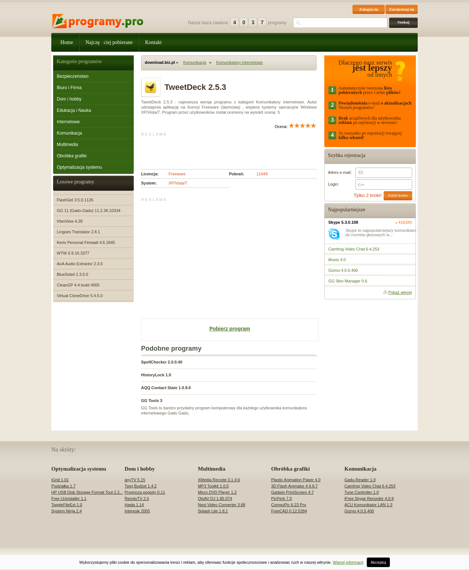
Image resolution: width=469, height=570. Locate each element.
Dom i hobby (69, 99)
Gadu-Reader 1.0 (360, 480)
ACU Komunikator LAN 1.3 (368, 505)
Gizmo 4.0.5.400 (359, 511)
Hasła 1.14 (134, 505)
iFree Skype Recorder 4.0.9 (369, 498)
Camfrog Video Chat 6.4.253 (369, 486)
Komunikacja (69, 133)
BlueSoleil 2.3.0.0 (72, 274)
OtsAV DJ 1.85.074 (215, 498)
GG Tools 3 (151, 400)
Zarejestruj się (401, 9)
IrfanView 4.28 (69, 221)
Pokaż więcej (400, 292)
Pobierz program (229, 329)
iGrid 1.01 (60, 480)
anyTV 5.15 (135, 480)
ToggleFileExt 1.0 (66, 505)
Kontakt (153, 42)
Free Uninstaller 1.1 (68, 498)
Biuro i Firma (69, 87)
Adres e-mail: (340, 172)
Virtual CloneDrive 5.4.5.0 (80, 295)
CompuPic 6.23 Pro (288, 505)
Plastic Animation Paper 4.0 (296, 480)
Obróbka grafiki (71, 155)
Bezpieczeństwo (73, 76)
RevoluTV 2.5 (137, 498)
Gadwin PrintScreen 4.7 (292, 492)
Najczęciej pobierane (109, 42)
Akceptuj (378, 562)
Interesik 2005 (137, 511)
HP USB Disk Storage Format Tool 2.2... (87, 492)
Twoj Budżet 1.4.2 (140, 486)
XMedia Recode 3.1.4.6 (219, 480)
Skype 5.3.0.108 (343, 222)
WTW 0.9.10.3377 (73, 253)
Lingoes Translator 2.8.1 (78, 232)
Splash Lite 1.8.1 (213, 511)
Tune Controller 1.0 (361, 492)
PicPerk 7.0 (281, 498)
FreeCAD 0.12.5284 (289, 511)
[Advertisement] (227, 148)
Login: (333, 184)
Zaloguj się (368, 9)
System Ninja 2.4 (66, 511)
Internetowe (68, 121)
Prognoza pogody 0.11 (145, 492)
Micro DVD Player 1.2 (217, 492)
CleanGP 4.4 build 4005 (78, 285)
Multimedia (67, 144)
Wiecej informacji (348, 562)
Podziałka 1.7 (63, 486)
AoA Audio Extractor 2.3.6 (80, 264)
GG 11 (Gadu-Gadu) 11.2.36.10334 (89, 210)
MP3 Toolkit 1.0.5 (213, 486)
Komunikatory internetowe (239, 62)
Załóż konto (398, 195)
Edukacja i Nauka (74, 110)
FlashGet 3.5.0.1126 (75, 200)
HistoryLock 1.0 (156, 375)
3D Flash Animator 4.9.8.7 (294, 486)
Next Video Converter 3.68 (221, 505)
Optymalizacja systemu (79, 167)
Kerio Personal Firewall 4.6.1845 (86, 242)
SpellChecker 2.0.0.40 (161, 362)
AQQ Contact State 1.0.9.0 (166, 388)
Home (66, 42)
